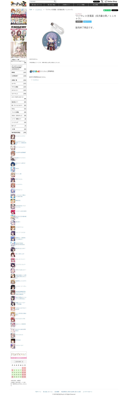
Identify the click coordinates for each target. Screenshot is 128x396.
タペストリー (19, 90)
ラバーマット (19, 93)
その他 (19, 129)
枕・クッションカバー (19, 105)
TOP (30, 9)
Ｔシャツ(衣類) (19, 112)
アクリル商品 (19, 87)
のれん (19, 109)
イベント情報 (80, 4)
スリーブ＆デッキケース (19, 97)
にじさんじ (38, 9)
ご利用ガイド (66, 4)
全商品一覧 (19, 80)
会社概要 (57, 391)
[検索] (55, 1)
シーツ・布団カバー (19, 119)
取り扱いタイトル (47, 391)
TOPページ (38, 391)
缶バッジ (19, 126)
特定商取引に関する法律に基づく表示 (71, 391)
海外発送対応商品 (19, 132)
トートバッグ (19, 122)
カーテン (19, 83)
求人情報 (95, 4)
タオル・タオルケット (19, 115)
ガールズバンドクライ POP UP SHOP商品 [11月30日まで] (18, 67)
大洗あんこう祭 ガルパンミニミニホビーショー (18, 61)
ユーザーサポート (87, 391)
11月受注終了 (19, 76)
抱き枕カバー (19, 102)
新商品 (19, 72)
